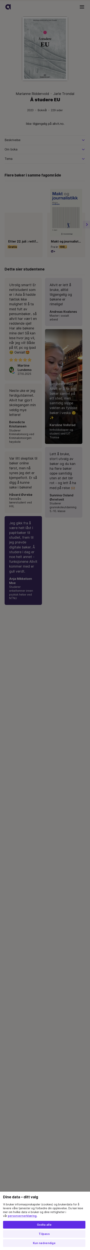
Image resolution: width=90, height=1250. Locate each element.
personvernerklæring (22, 1215)
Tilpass (44, 1234)
